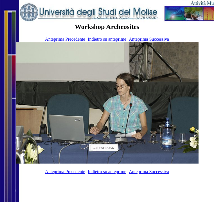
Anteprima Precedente (65, 39)
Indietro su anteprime (107, 39)
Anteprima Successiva (149, 39)
